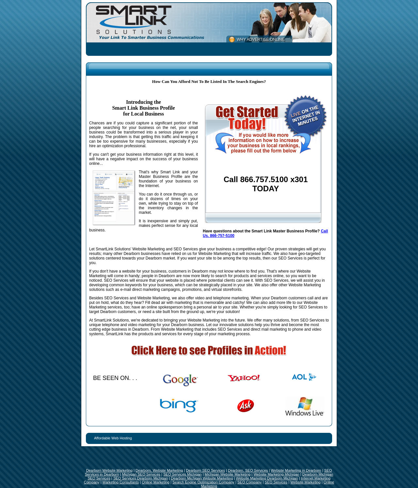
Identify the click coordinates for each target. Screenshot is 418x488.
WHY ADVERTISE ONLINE (260, 39)
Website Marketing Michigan (276, 474)
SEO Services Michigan (182, 474)
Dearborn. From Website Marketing (162, 329)
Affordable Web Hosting (113, 438)
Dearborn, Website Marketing (159, 470)
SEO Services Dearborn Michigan (140, 478)
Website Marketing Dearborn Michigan (267, 478)
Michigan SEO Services (141, 474)
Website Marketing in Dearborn (296, 470)
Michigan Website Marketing (227, 474)
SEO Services (276, 482)
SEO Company (249, 482)
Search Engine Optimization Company (203, 482)
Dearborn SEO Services (205, 470)
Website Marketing (305, 482)
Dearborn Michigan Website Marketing (202, 478)
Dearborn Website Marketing (109, 470)
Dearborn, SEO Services (248, 470)
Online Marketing (155, 482)
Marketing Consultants (121, 482)
